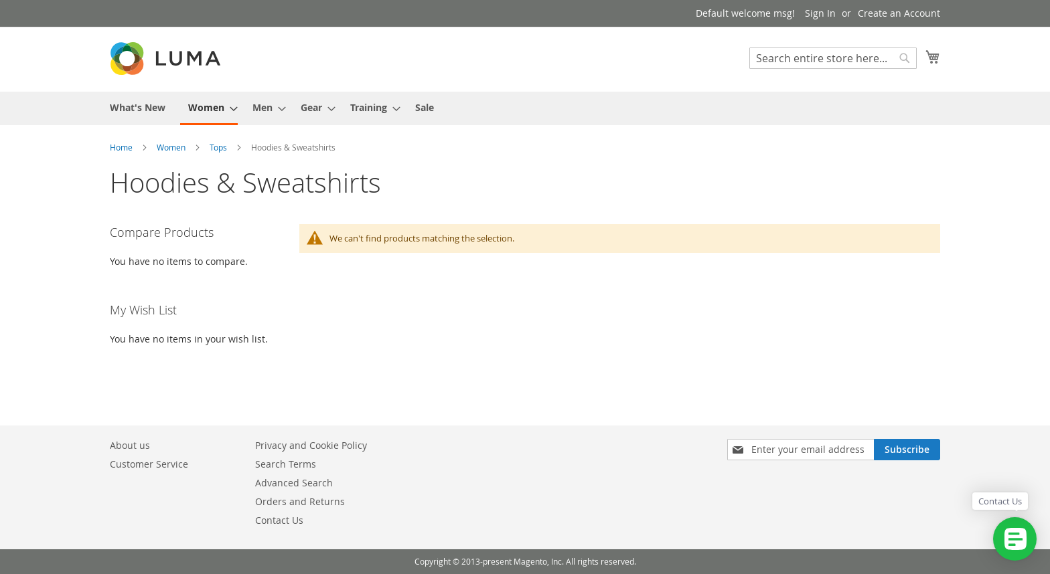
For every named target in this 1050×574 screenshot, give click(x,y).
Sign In (820, 13)
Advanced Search (294, 482)
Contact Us (279, 520)
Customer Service (149, 464)
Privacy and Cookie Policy (311, 445)
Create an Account (899, 13)
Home (122, 147)
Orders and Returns (300, 501)
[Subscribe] (907, 449)
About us (130, 445)
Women (172, 147)
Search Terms (285, 464)
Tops (219, 147)
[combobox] (833, 58)
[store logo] (167, 58)
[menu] (525, 108)
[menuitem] (137, 107)
